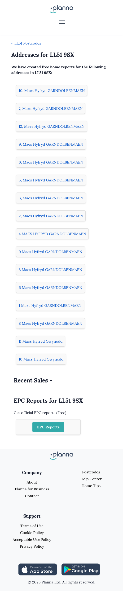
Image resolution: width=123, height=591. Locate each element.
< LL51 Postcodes (26, 43)
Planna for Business (32, 489)
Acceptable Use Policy (32, 539)
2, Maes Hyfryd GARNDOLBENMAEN (51, 215)
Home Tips (91, 485)
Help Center (91, 478)
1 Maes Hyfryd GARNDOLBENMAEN (50, 305)
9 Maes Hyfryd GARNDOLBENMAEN (50, 251)
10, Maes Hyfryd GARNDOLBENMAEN (52, 90)
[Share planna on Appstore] (37, 568)
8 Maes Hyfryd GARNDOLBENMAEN (50, 323)
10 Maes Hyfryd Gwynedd (41, 359)
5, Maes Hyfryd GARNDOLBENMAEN (51, 180)
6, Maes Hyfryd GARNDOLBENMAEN (51, 162)
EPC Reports (48, 427)
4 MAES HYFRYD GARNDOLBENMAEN (52, 233)
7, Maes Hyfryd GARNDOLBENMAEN (51, 108)
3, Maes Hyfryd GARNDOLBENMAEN (51, 198)
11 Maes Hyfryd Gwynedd (40, 341)
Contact (32, 495)
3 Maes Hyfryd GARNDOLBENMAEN (50, 269)
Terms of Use (32, 525)
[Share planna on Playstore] (81, 568)
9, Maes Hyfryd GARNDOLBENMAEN (51, 144)
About (32, 482)
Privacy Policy (32, 546)
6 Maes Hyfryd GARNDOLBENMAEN (50, 287)
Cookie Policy (32, 532)
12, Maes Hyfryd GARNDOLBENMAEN (51, 126)
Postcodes (91, 472)
